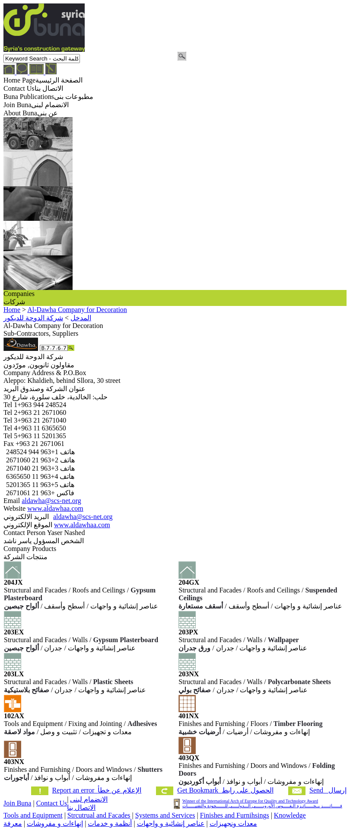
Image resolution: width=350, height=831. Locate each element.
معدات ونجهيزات (233, 823)
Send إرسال (328, 790)
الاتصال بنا (81, 807)
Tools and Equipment (33, 815)
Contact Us (51, 803)
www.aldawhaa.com (55, 508)
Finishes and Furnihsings (234, 815)
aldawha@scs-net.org (51, 500)
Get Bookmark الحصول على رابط (225, 790)
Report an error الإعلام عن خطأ (97, 790)
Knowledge (290, 815)
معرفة (12, 823)
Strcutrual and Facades (98, 815)
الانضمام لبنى (89, 799)
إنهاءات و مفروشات (55, 823)
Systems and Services (165, 815)
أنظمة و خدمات (110, 823)
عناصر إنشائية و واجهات (171, 823)
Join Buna (17, 803)
